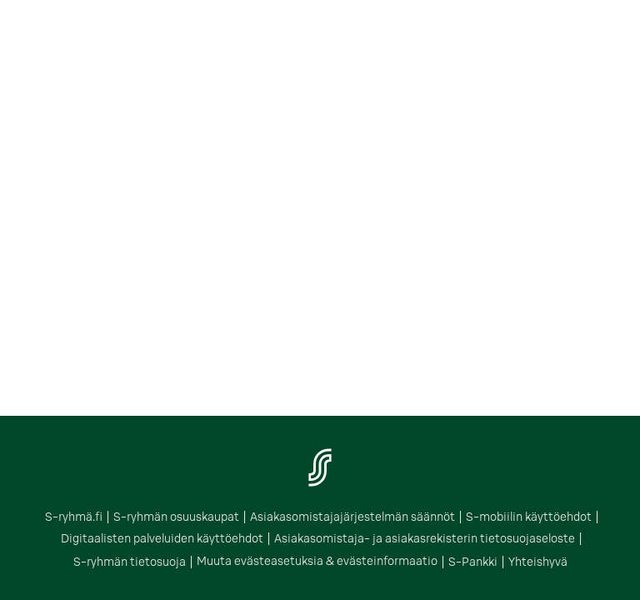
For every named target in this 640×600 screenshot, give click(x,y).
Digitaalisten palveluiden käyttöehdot (162, 538)
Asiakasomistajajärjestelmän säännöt (352, 516)
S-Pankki (473, 561)
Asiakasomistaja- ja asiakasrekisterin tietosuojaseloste (424, 538)
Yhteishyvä (538, 561)
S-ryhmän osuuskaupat (176, 516)
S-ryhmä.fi (73, 516)
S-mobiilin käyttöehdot (529, 516)
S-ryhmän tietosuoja (129, 561)
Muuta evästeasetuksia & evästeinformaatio (317, 560)
